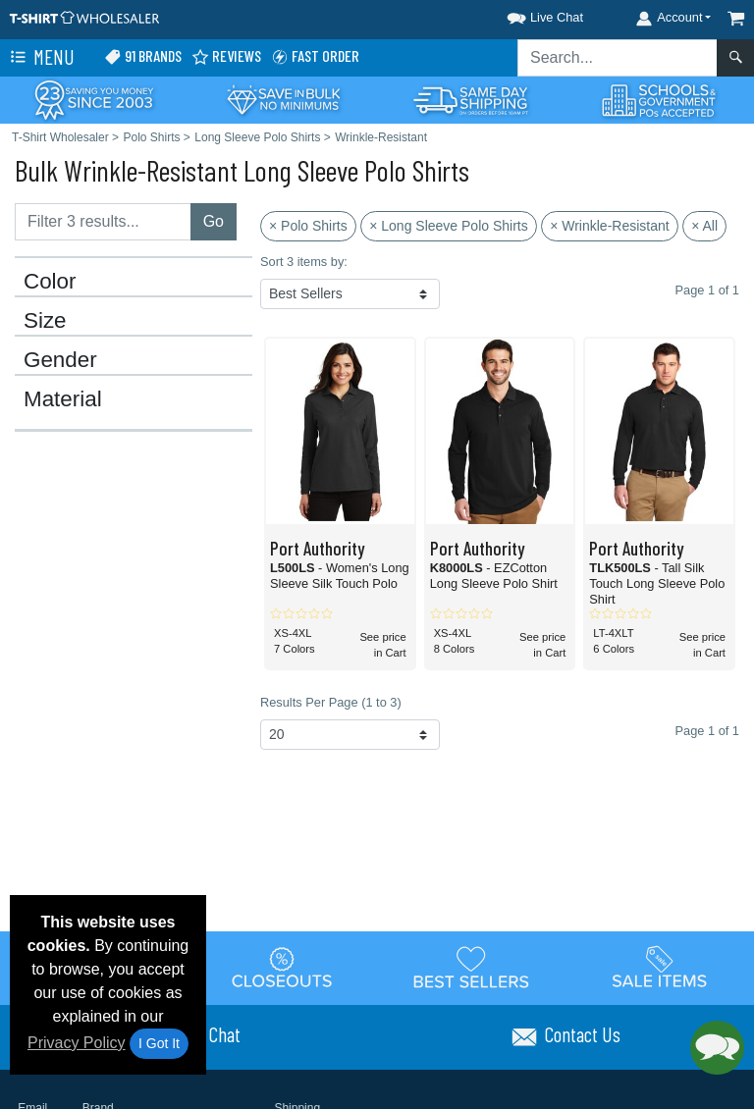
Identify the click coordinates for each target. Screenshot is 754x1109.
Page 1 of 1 (707, 730)
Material (63, 399)
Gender (60, 360)
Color (50, 281)
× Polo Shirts (308, 226)
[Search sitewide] (617, 58)
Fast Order (315, 56)
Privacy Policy (76, 1042)
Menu (40, 58)
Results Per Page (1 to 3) (331, 702)
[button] (527, 14)
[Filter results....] (103, 221)
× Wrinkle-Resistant (610, 226)
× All (704, 226)
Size (45, 321)
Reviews (226, 56)
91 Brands (143, 56)
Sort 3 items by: (304, 261)
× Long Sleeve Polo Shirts (448, 226)
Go (213, 221)
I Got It (159, 1043)
